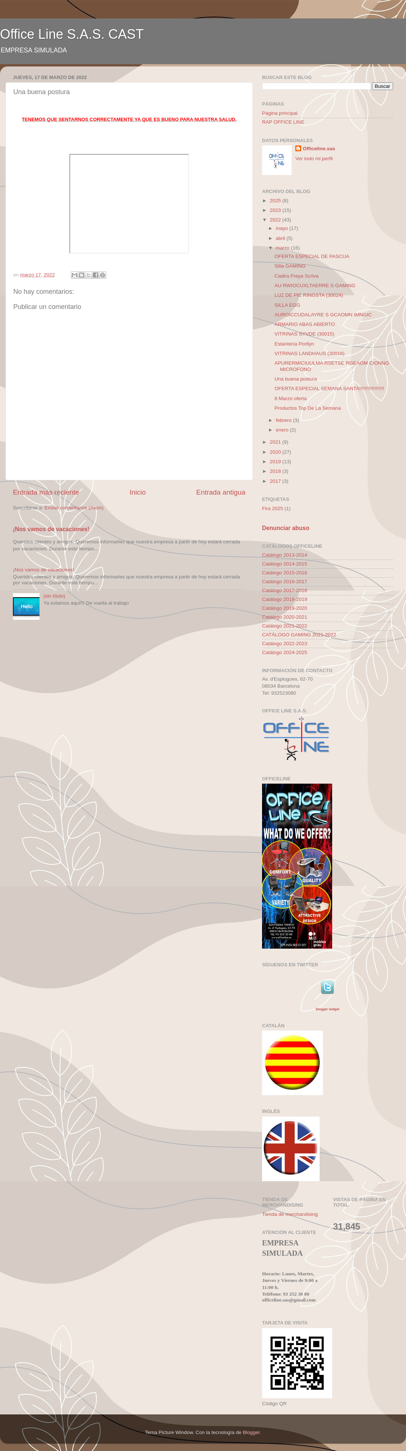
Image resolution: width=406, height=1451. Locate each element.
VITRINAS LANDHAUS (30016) (310, 353)
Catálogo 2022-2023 (284, 643)
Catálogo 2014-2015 (284, 564)
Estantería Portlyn (294, 344)
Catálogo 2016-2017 (284, 581)
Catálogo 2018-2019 (284, 599)
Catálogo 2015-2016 (284, 572)
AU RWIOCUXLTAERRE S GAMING (315, 285)
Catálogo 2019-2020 (284, 608)
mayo (282, 228)
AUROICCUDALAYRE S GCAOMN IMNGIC (323, 314)
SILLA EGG (287, 305)
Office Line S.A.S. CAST (72, 34)
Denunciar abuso (285, 528)
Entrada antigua (220, 492)
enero (283, 430)
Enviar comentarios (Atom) (74, 507)
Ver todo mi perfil (314, 158)
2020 (276, 452)
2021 (276, 442)
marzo (283, 248)
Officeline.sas (319, 148)
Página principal (279, 113)
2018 (276, 471)
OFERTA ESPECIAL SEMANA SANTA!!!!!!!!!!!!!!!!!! (329, 388)
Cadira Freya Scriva (297, 276)
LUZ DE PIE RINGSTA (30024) (309, 295)
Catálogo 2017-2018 (284, 590)
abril (281, 238)
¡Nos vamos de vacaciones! (51, 529)
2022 (276, 220)
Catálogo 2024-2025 (284, 652)
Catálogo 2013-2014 (284, 555)
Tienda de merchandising (290, 1214)
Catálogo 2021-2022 (284, 626)
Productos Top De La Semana (308, 408)
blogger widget (327, 1009)
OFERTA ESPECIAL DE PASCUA (312, 256)
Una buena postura (296, 379)
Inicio (138, 492)
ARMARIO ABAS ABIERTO (305, 324)
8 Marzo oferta (291, 398)
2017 (276, 481)
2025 (276, 200)
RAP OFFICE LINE (283, 122)
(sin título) (54, 596)
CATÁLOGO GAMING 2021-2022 (299, 634)
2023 (276, 210)
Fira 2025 (272, 508)
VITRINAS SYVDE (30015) (304, 334)
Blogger (251, 1432)
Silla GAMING (290, 266)
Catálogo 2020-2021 (284, 617)
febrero (284, 420)
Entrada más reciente (46, 492)
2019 (276, 461)
